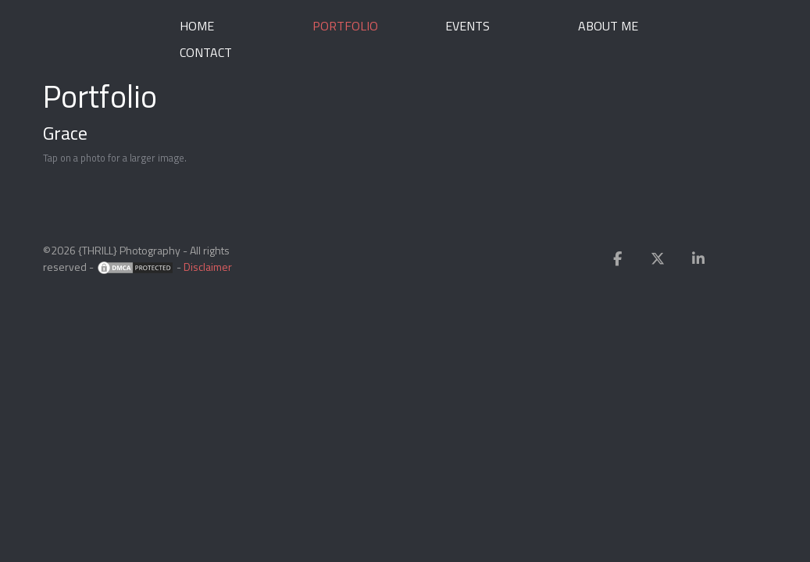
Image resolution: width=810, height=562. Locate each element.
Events (467, 25)
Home (197, 25)
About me (608, 25)
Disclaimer (208, 266)
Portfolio (345, 25)
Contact (206, 52)
